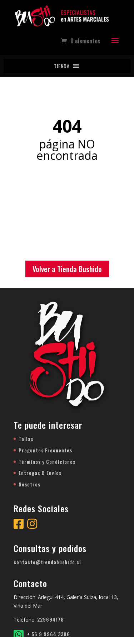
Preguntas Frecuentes (45, 450)
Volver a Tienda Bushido (67, 268)
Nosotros (29, 484)
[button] (62, 66)
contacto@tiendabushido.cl (47, 562)
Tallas (26, 438)
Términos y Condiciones (47, 461)
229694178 (50, 619)
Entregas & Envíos (40, 472)
